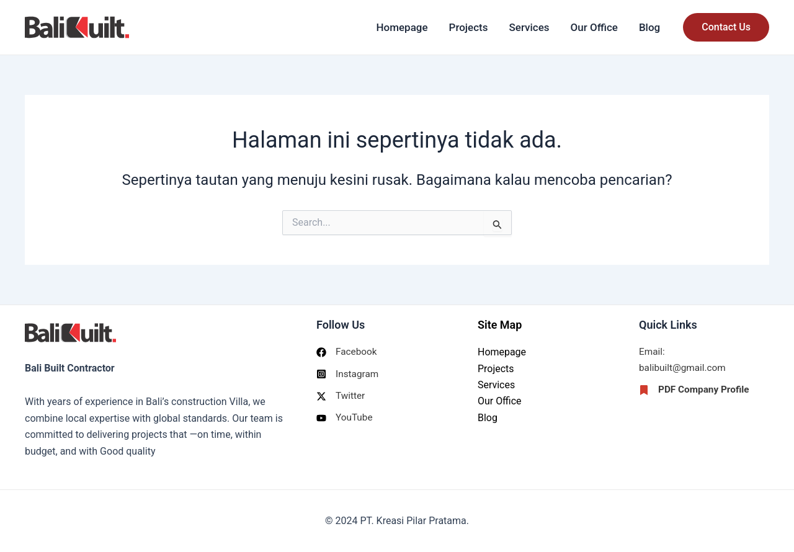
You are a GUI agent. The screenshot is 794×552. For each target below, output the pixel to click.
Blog (649, 27)
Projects (468, 27)
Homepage (401, 27)
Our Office (594, 27)
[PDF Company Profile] (696, 391)
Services (529, 27)
